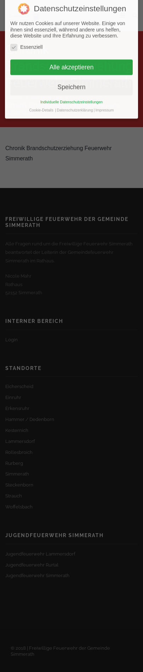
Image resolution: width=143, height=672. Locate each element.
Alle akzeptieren (71, 61)
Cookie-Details (41, 104)
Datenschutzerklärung (75, 104)
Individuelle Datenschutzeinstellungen (71, 96)
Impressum (104, 104)
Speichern (71, 81)
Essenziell (26, 41)
